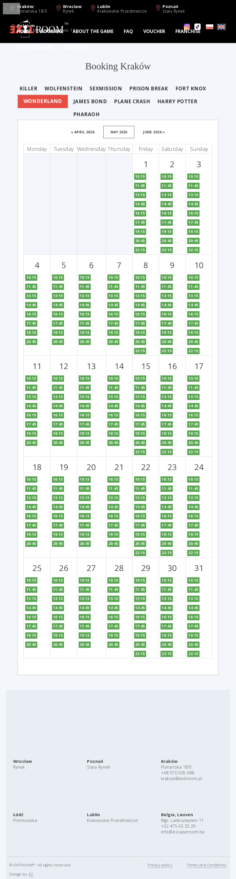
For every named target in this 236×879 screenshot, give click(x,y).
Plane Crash (126, 101)
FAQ (128, 31)
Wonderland (37, 101)
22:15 (134, 249)
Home (23, 31)
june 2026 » (148, 132)
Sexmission (100, 88)
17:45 (134, 222)
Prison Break (142, 88)
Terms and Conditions (201, 865)
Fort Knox (184, 88)
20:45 (134, 240)
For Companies (35, 47)
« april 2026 (77, 132)
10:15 (134, 176)
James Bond (84, 101)
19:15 (134, 231)
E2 (25, 874)
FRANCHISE (187, 31)
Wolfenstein (58, 88)
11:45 (134, 185)
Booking (51, 31)
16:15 (134, 213)
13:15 (134, 194)
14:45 (134, 204)
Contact (75, 47)
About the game (93, 31)
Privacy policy (154, 865)
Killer (22, 88)
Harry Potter (171, 101)
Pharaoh (80, 114)
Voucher (154, 31)
